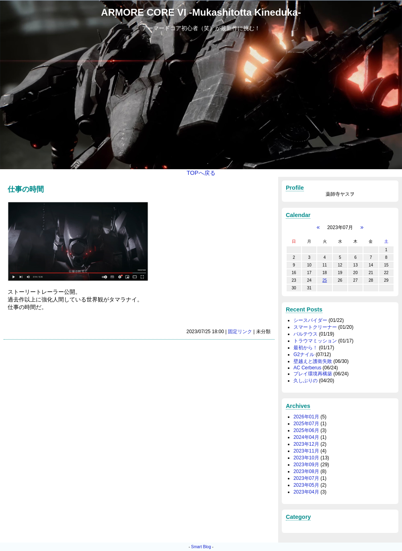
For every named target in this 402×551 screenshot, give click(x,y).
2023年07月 (306, 478)
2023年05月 (306, 485)
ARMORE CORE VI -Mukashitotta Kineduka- (201, 12)
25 (324, 280)
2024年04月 (306, 437)
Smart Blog (201, 547)
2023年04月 (306, 492)
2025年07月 (306, 423)
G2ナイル (303, 354)
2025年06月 (306, 430)
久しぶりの (305, 380)
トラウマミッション (315, 341)
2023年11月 (306, 451)
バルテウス (305, 334)
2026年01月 (306, 417)
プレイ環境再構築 (312, 374)
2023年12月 (306, 444)
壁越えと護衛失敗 (312, 361)
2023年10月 (306, 458)
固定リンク (240, 331)
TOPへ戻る (201, 173)
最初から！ (305, 347)
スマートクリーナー (315, 327)
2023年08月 (306, 471)
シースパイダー (310, 320)
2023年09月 (306, 464)
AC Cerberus (307, 368)
